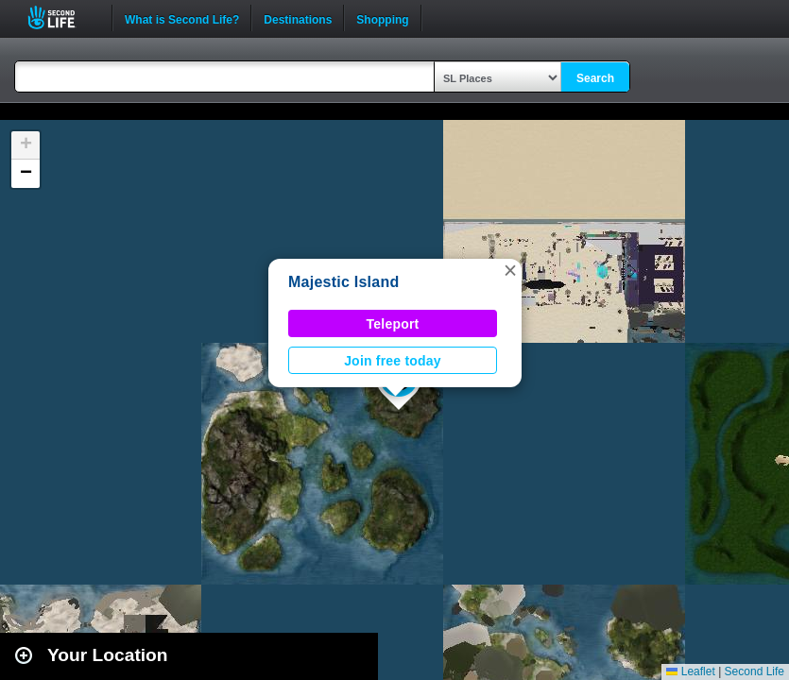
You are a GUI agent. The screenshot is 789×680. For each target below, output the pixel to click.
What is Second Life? (182, 18)
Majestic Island (343, 282)
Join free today (392, 360)
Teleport (393, 324)
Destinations (298, 18)
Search (595, 78)
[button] (510, 270)
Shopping (382, 18)
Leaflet (690, 671)
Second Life (61, 17)
